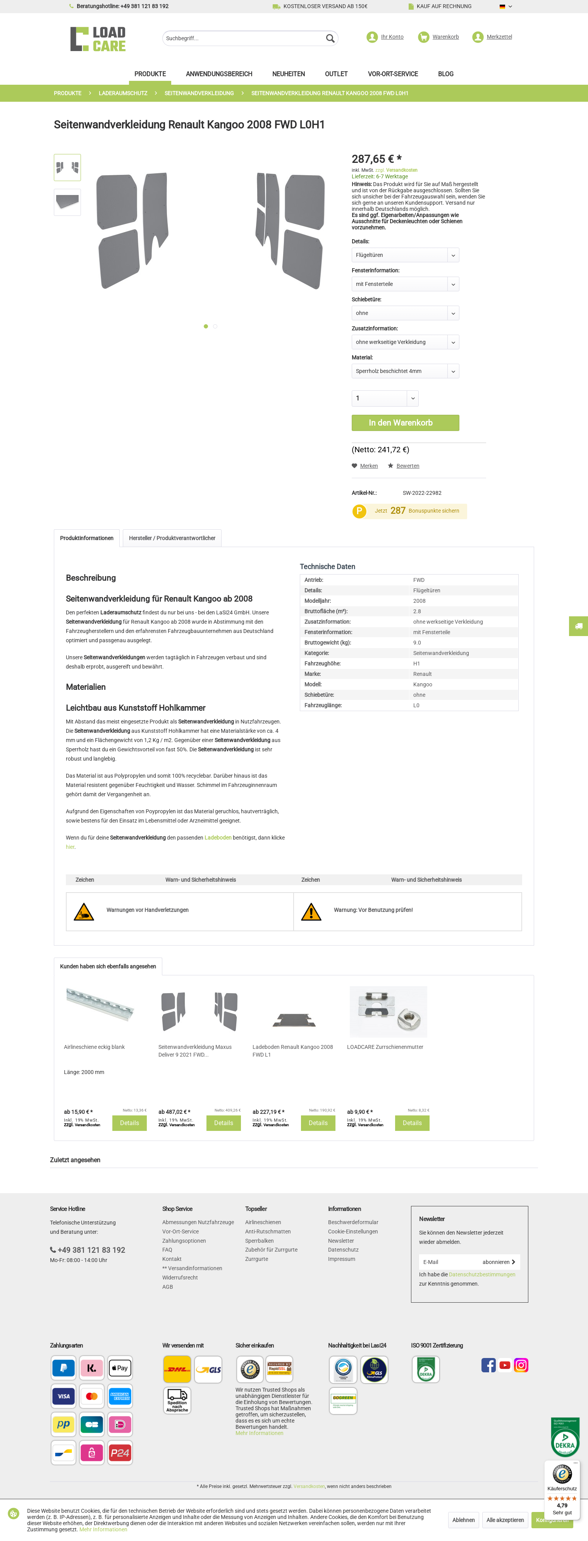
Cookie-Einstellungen (353, 1231)
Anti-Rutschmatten (268, 1231)
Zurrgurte (256, 1259)
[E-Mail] (448, 1262)
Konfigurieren (552, 1520)
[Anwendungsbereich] (219, 76)
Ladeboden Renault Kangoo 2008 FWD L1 (293, 1051)
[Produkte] (150, 76)
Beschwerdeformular (353, 1222)
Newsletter (341, 1241)
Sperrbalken (259, 1241)
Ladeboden (218, 838)
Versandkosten (309, 1486)
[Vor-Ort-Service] (393, 76)
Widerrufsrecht (180, 1277)
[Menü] (575, 1464)
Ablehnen (463, 1520)
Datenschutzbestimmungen (482, 1274)
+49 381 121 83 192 (91, 1250)
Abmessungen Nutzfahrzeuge (198, 1222)
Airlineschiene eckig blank (94, 1047)
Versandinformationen (194, 1268)
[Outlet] (336, 76)
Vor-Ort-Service (180, 1231)
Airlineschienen (263, 1222)
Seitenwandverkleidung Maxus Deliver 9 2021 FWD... (195, 1051)
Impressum (341, 1259)
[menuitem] (250, 39)
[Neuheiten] (288, 76)
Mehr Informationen (260, 1433)
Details (129, 1123)
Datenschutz (343, 1250)
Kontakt (172, 1259)
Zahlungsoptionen (184, 1241)
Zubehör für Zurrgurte (271, 1250)
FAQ (167, 1250)
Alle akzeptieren (505, 1520)
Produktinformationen (86, 538)
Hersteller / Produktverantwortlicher (172, 538)
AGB (167, 1287)
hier (70, 847)
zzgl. (396, 170)
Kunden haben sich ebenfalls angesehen (108, 966)
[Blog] (446, 76)
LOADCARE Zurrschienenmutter (385, 1047)
